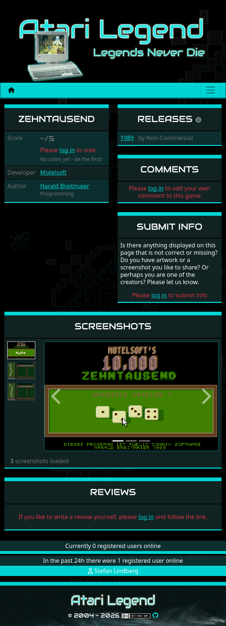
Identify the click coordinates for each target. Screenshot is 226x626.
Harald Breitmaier (64, 186)
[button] (57, 396)
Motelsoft (53, 172)
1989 (127, 138)
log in (67, 150)
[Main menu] (210, 90)
